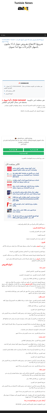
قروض (38, 246)
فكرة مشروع (29, 284)
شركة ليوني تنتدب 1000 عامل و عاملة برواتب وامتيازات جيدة (24, 211)
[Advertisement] (23, 23)
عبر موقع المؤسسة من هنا (31, 400)
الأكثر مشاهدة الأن (10, 91)
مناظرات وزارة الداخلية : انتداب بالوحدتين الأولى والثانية (25, 205)
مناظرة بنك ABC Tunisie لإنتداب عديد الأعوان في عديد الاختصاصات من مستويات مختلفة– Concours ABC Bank (26, 175)
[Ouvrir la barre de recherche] (45, 35)
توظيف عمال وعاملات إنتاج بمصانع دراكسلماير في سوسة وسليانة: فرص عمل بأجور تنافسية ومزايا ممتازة (26, 193)
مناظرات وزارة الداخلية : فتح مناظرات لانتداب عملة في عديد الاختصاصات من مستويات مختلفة (26, 187)
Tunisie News (23, 3)
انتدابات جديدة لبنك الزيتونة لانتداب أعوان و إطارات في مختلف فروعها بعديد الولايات (26, 181)
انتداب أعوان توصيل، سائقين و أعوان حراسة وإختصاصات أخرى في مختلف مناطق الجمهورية (25, 169)
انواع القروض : (9, 93)
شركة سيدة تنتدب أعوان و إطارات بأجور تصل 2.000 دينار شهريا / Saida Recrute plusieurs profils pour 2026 (26, 198)
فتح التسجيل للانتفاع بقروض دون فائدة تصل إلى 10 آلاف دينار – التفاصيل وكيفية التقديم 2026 (26, 216)
